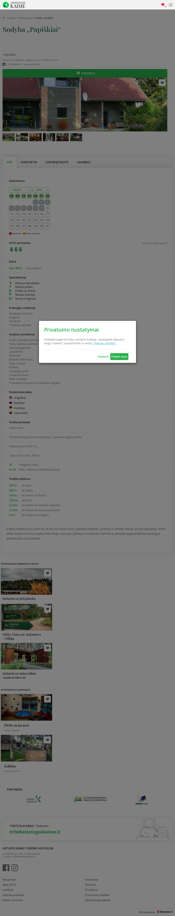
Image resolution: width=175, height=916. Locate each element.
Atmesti (103, 356)
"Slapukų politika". (104, 343)
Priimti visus (119, 356)
